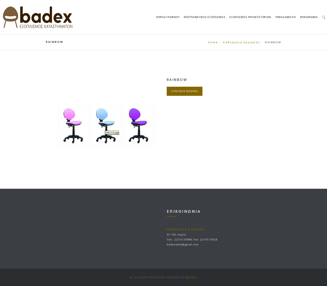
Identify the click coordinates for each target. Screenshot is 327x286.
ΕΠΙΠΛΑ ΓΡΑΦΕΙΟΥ (168, 17)
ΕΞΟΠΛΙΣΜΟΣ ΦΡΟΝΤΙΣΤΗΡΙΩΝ (250, 17)
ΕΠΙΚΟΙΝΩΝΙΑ (309, 17)
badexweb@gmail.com (183, 244)
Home (213, 42)
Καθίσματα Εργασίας (241, 42)
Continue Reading (184, 91)
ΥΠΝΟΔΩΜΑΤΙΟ (285, 17)
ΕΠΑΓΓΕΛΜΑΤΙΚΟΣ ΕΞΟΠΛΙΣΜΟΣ (205, 17)
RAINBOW (177, 79)
